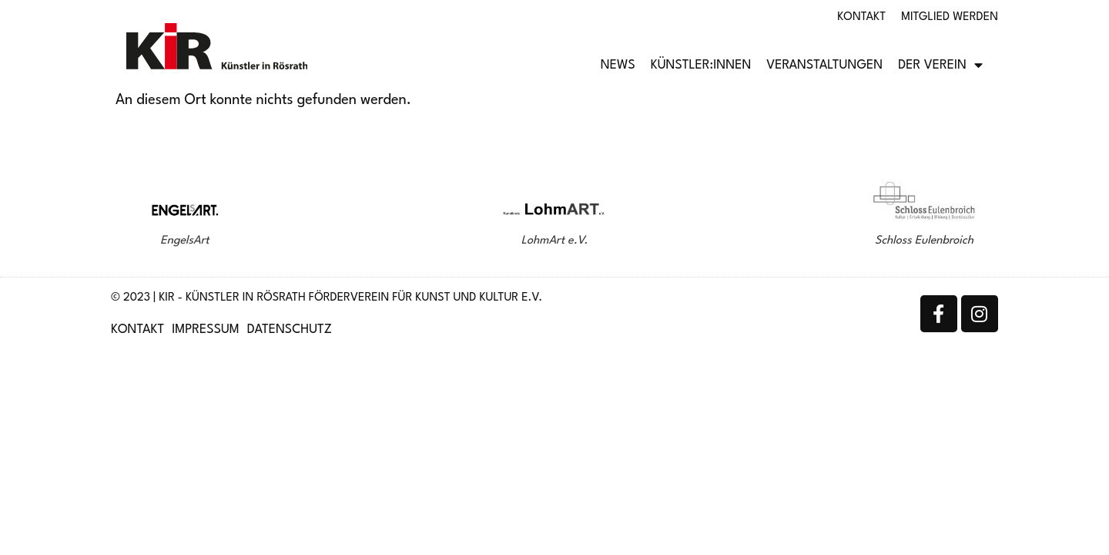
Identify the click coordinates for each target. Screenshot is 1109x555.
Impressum (206, 330)
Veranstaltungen (824, 65)
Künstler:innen (701, 65)
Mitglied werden (949, 17)
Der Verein (940, 65)
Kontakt (861, 17)
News (618, 65)
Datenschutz (289, 330)
